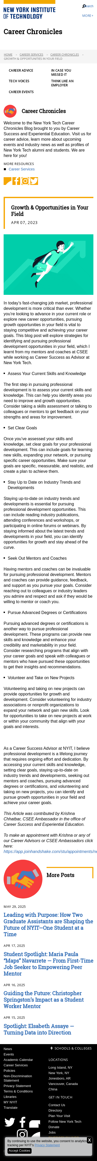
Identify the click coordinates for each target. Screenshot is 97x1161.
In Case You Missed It (61, 73)
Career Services (31, 54)
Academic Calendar (18, 1060)
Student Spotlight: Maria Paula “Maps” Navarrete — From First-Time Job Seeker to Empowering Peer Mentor (48, 964)
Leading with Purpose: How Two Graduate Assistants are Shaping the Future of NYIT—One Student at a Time (48, 924)
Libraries (10, 1097)
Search (88, 6)
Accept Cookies (19, 1150)
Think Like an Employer (62, 83)
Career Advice (21, 71)
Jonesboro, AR (60, 1078)
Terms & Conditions (18, 1091)
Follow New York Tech (65, 1121)
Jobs (52, 1132)
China (53, 1089)
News (8, 1049)
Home (8, 54)
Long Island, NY (61, 1067)
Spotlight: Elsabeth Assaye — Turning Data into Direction (39, 1029)
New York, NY (59, 1073)
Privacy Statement (47, 1145)
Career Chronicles (64, 54)
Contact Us (57, 1105)
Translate (11, 1108)
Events (9, 1054)
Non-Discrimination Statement (18, 1078)
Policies (9, 1071)
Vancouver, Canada (63, 1084)
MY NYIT (10, 1102)
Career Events (21, 92)
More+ (87, 15)
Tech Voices (19, 81)
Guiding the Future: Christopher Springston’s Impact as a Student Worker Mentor (44, 999)
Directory (55, 1110)
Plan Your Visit (59, 1116)
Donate (54, 1127)
